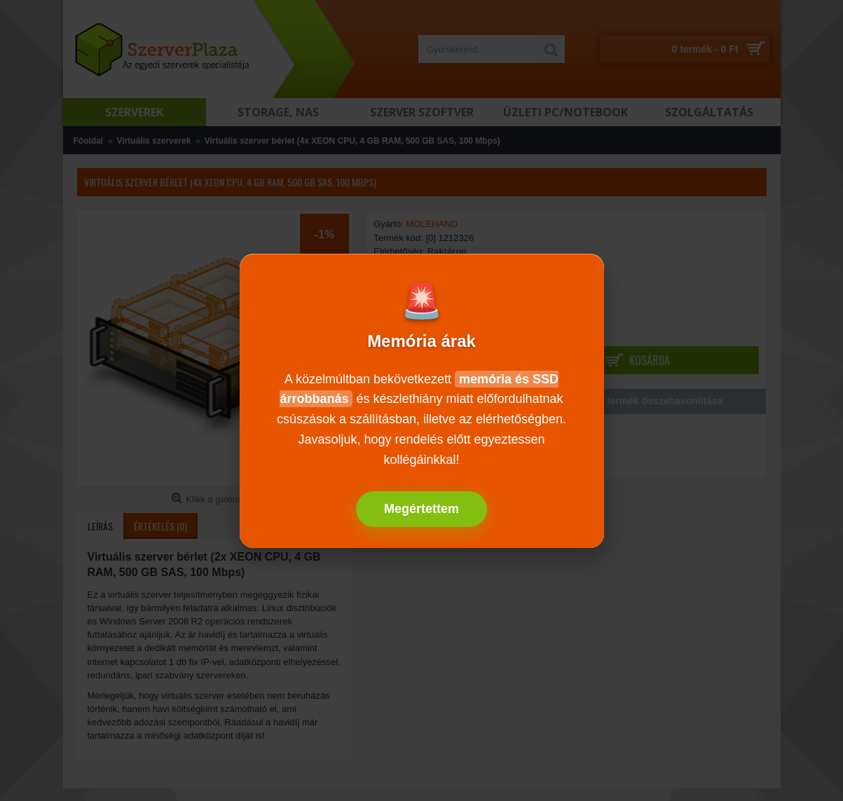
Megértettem (421, 509)
